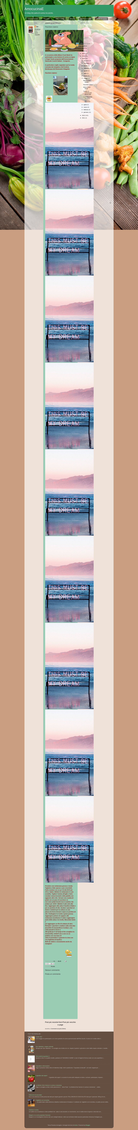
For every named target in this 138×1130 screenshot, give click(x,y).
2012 (83, 115)
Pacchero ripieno (88, 84)
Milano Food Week (86, 87)
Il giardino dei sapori (41, 1075)
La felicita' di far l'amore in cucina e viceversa (87, 99)
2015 (83, 53)
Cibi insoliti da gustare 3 (42, 1056)
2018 (83, 46)
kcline (76, 1125)
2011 (83, 118)
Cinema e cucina (33, 1110)
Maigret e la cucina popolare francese (39, 1115)
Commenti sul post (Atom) (58, 1028)
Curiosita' (47, 19)
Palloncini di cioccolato (35, 1095)
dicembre (86, 60)
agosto (86, 71)
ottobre (86, 66)
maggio (86, 78)
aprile (85, 104)
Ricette (72, 19)
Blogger (88, 1125)
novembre (87, 63)
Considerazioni (33, 19)
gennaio (86, 112)
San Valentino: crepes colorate (44, 1046)
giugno (86, 76)
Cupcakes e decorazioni (42, 1066)
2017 (83, 48)
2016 (83, 51)
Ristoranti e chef (85, 19)
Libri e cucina (60, 19)
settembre (87, 68)
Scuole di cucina (101, 19)
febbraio (86, 109)
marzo (85, 107)
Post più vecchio (69, 1022)
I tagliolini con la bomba (42, 1100)
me (37, 26)
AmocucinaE (34, 9)
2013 (83, 58)
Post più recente (51, 1022)
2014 (83, 56)
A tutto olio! (39, 1037)
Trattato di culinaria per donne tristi (87, 93)
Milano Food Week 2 (86, 81)
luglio (85, 73)
